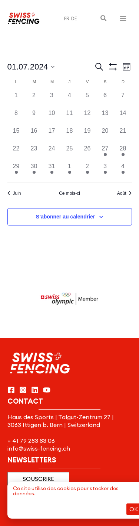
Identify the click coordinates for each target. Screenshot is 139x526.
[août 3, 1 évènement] (105, 171)
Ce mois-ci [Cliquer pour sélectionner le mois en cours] (69, 193)
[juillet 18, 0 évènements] (70, 135)
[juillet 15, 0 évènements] (16, 135)
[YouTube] (46, 390)
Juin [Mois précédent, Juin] (14, 193)
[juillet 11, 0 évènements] (70, 117)
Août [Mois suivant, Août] (124, 193)
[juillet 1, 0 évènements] (16, 100)
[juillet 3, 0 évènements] (52, 100)
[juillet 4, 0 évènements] (70, 100)
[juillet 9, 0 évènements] (34, 117)
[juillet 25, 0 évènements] (70, 153)
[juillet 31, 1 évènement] (52, 171)
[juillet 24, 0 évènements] (52, 153)
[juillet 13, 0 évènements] (105, 117)
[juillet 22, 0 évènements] (16, 153)
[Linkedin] (35, 390)
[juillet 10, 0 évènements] (52, 117)
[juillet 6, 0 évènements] (105, 100)
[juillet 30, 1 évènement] (34, 171)
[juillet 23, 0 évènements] (34, 153)
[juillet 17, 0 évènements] (52, 135)
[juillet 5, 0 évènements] (87, 100)
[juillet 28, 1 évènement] (123, 153)
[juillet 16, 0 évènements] (34, 135)
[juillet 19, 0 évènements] (87, 135)
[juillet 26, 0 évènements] (87, 153)
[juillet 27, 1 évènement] (105, 153)
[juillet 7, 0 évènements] (123, 100)
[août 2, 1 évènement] (87, 171)
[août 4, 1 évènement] (123, 171)
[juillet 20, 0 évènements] (105, 135)
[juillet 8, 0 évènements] (16, 117)
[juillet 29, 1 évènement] (16, 171)
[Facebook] (11, 390)
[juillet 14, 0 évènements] (123, 117)
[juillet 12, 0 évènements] (87, 117)
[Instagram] (23, 390)
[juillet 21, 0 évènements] (123, 135)
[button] (103, 18)
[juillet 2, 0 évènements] (34, 100)
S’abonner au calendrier (65, 217)
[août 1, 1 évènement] (70, 171)
